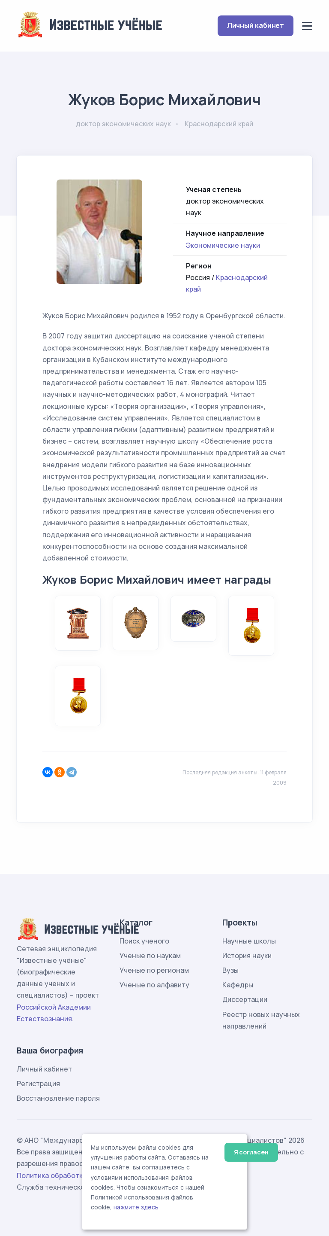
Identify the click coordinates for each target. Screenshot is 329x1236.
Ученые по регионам (154, 970)
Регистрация (38, 1083)
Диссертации (244, 999)
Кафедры (237, 984)
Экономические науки (223, 245)
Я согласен (251, 1152)
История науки (247, 955)
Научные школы (249, 941)
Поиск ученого (144, 941)
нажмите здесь (136, 1207)
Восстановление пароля (58, 1098)
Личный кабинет (255, 25)
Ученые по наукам (150, 955)
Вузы (230, 970)
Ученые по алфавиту (154, 984)
